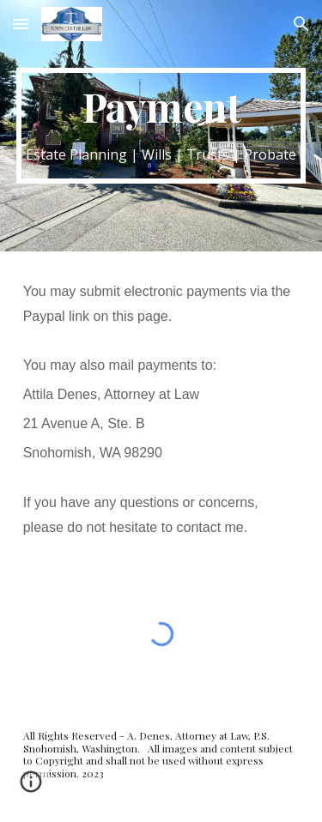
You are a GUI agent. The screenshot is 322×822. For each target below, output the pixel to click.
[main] (161, 126)
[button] (20, 23)
